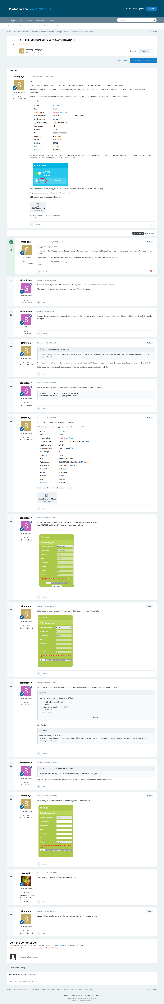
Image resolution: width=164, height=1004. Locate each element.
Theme (66, 996)
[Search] (128, 20)
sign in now (59, 945)
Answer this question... (29, 957)
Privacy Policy (77, 996)
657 (26, 893)
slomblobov (26, 280)
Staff (38, 26)
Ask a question (121, 60)
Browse (12, 21)
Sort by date (149, 233)
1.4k (26, 300)
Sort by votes (138, 233)
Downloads (12, 26)
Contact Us (89, 996)
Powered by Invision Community (82, 1000)
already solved (85, 916)
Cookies (98, 996)
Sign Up (151, 8)
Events (30, 26)
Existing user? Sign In (135, 9)
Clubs (52, 20)
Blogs (22, 26)
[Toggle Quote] (41, 349)
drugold (26, 873)
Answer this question (143, 60)
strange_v (37, 50)
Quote (38, 225)
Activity (21, 20)
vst (64, 349)
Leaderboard (40, 20)
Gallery (59, 26)
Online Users (48, 26)
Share (133, 51)
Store (30, 20)
